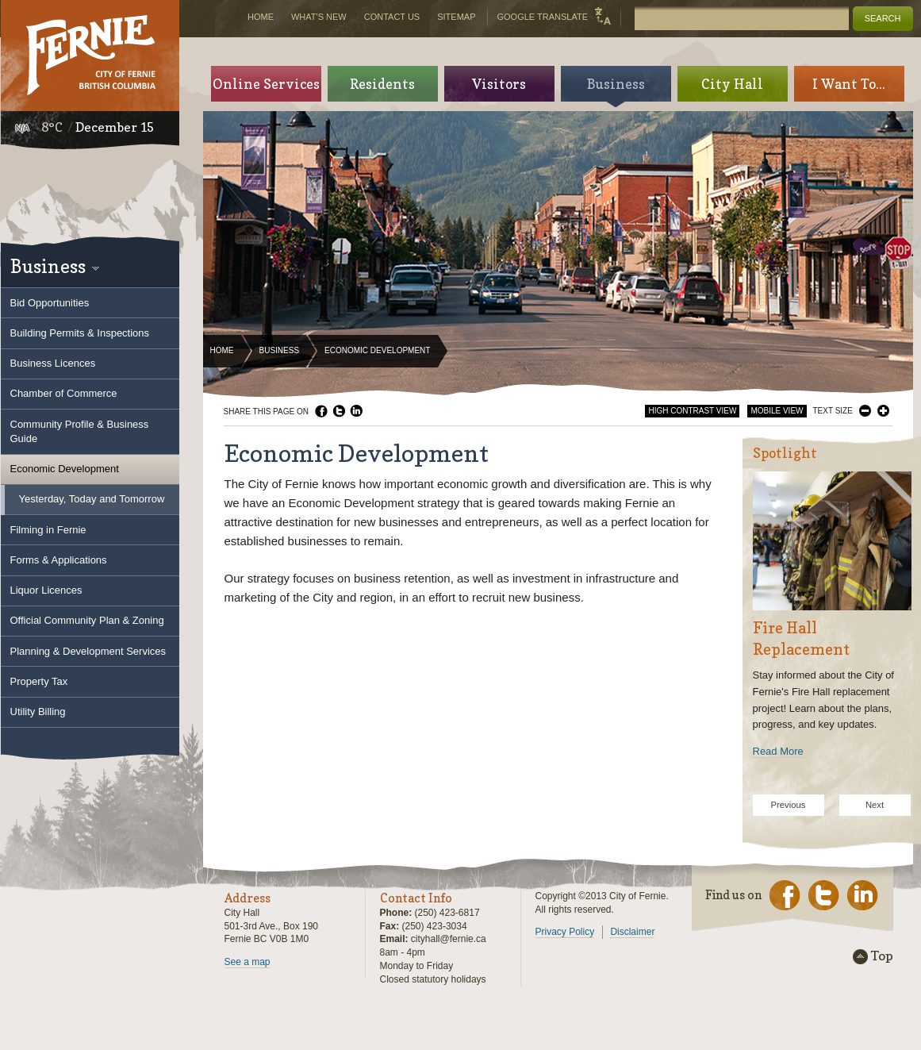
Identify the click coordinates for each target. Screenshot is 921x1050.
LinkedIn (356, 411)
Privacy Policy (565, 931)
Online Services (266, 83)
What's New (319, 16)
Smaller (865, 411)
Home (222, 350)
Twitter (338, 411)
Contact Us (392, 16)
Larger (883, 411)
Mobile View (776, 410)
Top (882, 956)
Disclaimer (632, 931)
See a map (247, 961)
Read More (778, 751)
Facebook (321, 411)
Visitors (499, 83)
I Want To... (848, 83)
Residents (382, 83)
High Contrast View (692, 410)
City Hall (732, 83)
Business (279, 350)
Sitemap (456, 16)
